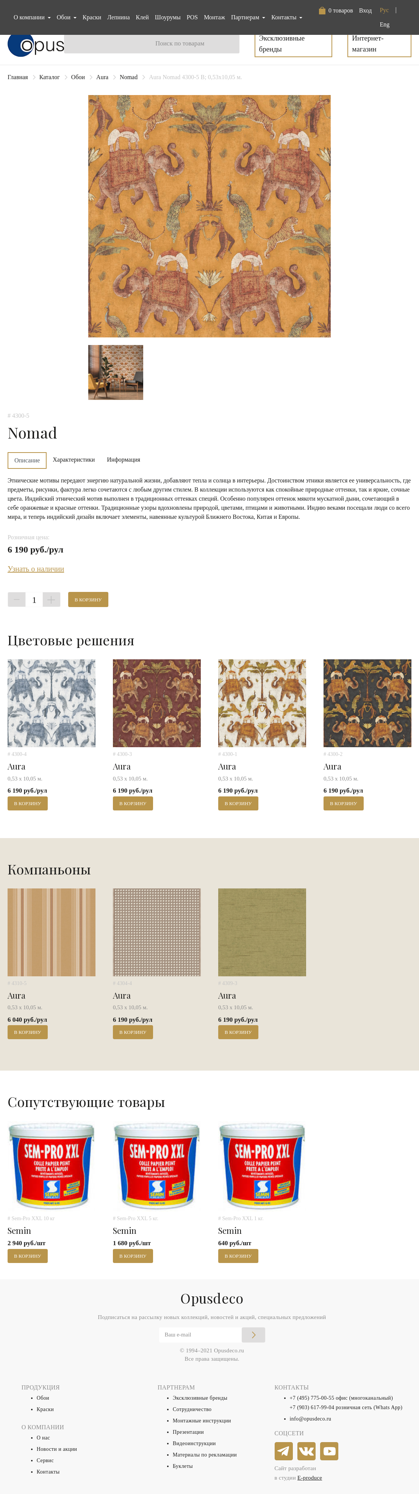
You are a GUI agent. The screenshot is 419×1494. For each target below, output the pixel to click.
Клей (142, 17)
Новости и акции (57, 1449)
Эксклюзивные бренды (282, 43)
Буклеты (183, 1466)
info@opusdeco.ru (310, 1419)
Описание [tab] (27, 460)
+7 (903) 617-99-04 (312, 1407)
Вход (365, 10)
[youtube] (329, 1451)
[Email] (212, 1335)
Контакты (48, 1472)
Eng (384, 24)
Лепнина (118, 17)
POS (192, 17)
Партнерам (246, 17)
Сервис (45, 1460)
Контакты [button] (284, 17)
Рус (384, 10)
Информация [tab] (123, 459)
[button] (336, 10)
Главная (18, 77)
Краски (92, 17)
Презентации (188, 1432)
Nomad (129, 77)
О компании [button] (30, 17)
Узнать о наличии (36, 569)
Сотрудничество (192, 1409)
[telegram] (284, 1451)
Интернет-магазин (367, 43)
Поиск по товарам (180, 43)
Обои (78, 77)
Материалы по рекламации (205, 1455)
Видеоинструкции (194, 1443)
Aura (102, 77)
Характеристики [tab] (74, 459)
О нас (43, 1438)
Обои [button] (64, 17)
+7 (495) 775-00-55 (312, 1398)
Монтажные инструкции (202, 1421)
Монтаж (214, 17)
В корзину (88, 600)
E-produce (309, 1478)
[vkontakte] (306, 1451)
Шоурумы (168, 17)
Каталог (49, 77)
